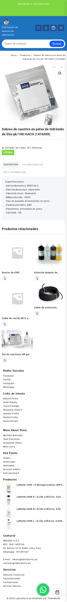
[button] (60, 73)
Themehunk (54, 598)
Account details (11, 469)
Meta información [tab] (15, 172)
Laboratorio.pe (23, 598)
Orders (6, 458)
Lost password (11, 473)
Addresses (8, 465)
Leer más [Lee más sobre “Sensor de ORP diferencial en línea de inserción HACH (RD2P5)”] (5, 278)
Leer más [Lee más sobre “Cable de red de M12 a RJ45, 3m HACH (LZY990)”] (5, 324)
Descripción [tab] (11, 164)
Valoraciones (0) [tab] (33, 164)
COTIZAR (8, 152)
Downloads (9, 462)
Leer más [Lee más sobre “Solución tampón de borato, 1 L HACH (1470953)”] (37, 278)
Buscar (56, 43)
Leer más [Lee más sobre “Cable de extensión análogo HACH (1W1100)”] (37, 313)
